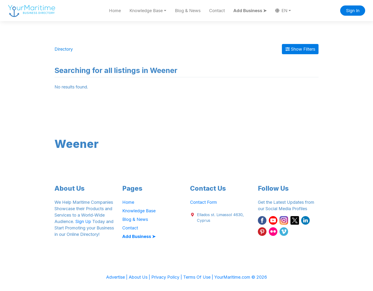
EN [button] (281, 10)
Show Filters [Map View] (300, 49)
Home (115, 10)
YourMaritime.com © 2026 (240, 277)
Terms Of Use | (198, 277)
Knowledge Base (139, 210)
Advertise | (117, 277)
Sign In (352, 10)
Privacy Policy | (167, 277)
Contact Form (203, 202)
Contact (217, 10)
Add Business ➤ (250, 10)
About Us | (140, 277)
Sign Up (83, 221)
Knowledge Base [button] (146, 10)
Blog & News (188, 10)
